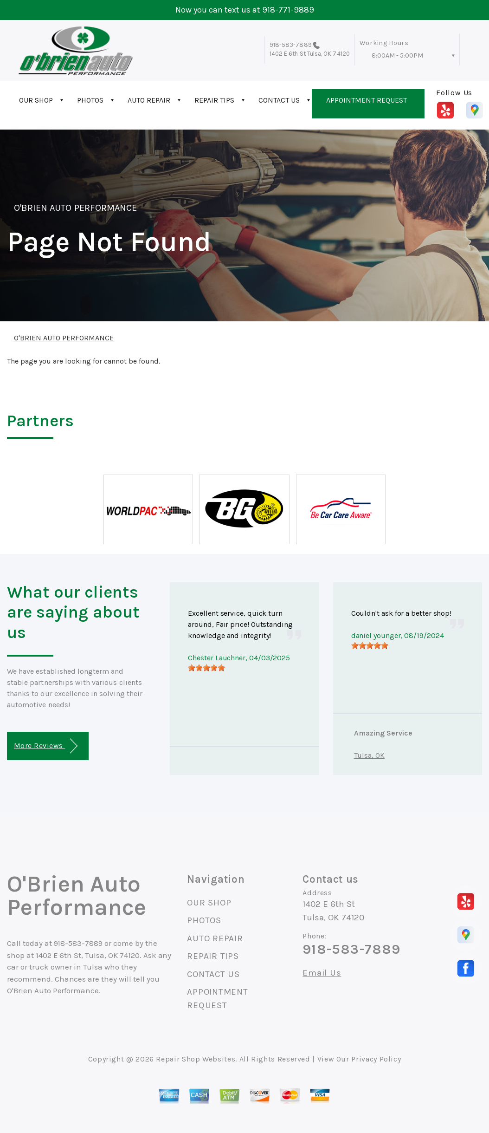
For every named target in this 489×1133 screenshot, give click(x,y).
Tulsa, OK (369, 755)
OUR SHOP (36, 100)
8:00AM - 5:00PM (397, 55)
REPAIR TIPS (214, 100)
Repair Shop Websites (195, 1059)
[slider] (206, 667)
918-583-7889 (291, 44)
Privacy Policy (376, 1059)
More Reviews (45, 746)
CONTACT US (279, 100)
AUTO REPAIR (149, 100)
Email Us (321, 973)
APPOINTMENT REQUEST (366, 100)
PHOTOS (90, 100)
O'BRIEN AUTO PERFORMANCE (75, 207)
